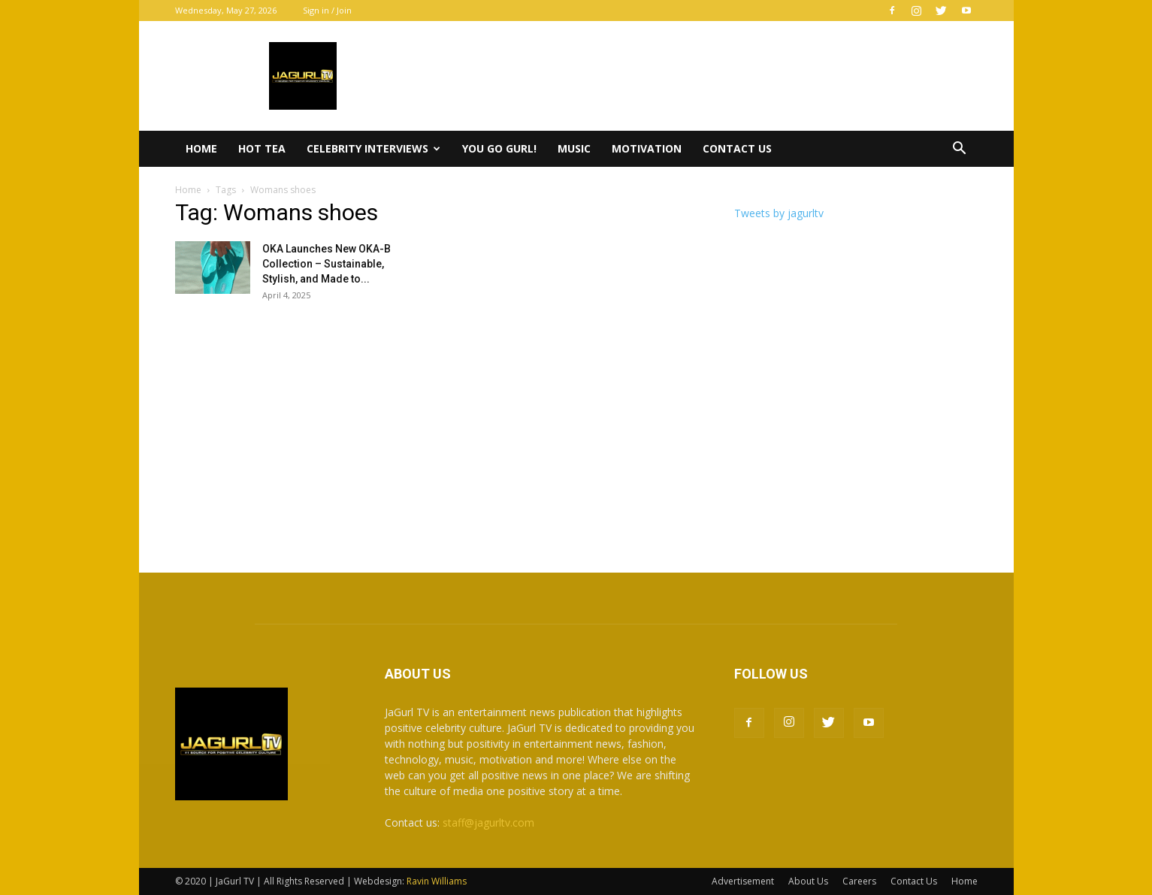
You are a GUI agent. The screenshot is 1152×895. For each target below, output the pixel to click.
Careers (859, 881)
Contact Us (737, 148)
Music (574, 148)
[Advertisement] (576, 430)
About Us (808, 881)
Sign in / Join (327, 10)
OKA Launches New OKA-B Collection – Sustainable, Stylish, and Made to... (326, 264)
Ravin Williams (438, 881)
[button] (960, 150)
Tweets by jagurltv (779, 213)
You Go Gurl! (499, 148)
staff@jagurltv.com (488, 822)
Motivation (647, 148)
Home (201, 148)
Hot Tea (262, 148)
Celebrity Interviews (373, 148)
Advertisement (743, 881)
